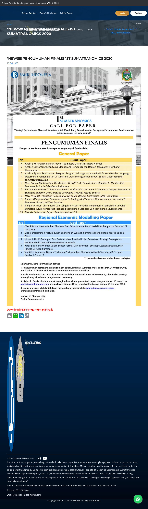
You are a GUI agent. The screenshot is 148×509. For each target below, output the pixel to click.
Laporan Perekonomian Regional (37, 46)
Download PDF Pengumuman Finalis (30, 309)
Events (70, 30)
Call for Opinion (29, 13)
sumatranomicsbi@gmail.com (27, 494)
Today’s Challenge (48, 13)
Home (138, 23)
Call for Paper (66, 13)
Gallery (80, 30)
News (89, 30)
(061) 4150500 (54, 3)
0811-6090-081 (23, 490)
